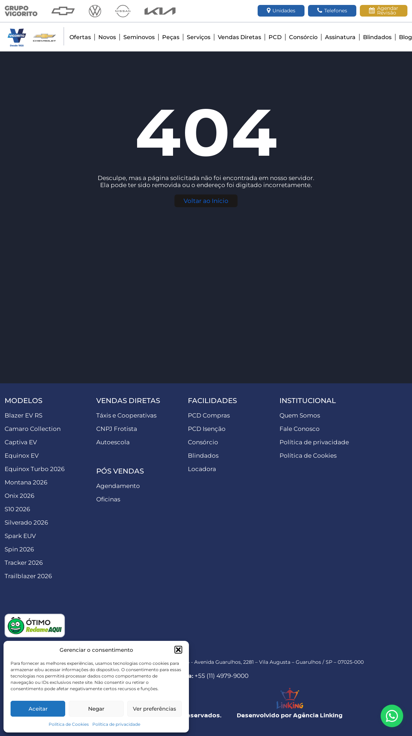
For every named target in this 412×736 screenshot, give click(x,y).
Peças (170, 37)
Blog (405, 37)
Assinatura (340, 37)
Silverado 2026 (26, 522)
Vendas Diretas (239, 37)
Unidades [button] (281, 10)
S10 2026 (17, 509)
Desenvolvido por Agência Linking (290, 715)
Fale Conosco (299, 428)
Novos (107, 37)
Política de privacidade (116, 724)
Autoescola (113, 442)
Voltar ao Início (206, 200)
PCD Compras (209, 415)
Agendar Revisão (383, 10)
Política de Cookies (69, 724)
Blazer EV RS (23, 415)
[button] (178, 649)
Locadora (202, 468)
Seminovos (139, 37)
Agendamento (118, 485)
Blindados (377, 37)
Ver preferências (154, 708)
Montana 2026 (26, 482)
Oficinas (108, 499)
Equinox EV (22, 455)
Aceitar (38, 708)
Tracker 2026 (24, 562)
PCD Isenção (207, 428)
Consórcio (303, 37)
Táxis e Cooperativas (126, 415)
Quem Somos (299, 415)
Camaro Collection (33, 428)
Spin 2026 (19, 549)
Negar (96, 708)
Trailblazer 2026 (28, 576)
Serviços (198, 37)
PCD (275, 37)
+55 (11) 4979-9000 (221, 675)
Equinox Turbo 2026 (34, 468)
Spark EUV (20, 535)
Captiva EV (21, 442)
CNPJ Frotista (116, 428)
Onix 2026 (19, 495)
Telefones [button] (332, 10)
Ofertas (80, 37)
